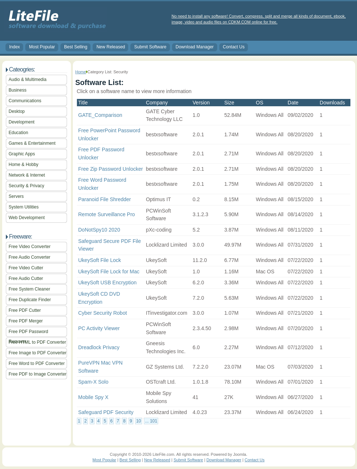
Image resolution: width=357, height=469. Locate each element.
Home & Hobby (23, 164)
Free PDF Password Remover (28, 333)
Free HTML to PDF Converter (37, 342)
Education (18, 132)
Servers (16, 196)
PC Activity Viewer (99, 328)
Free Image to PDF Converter (38, 352)
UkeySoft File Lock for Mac (109, 271)
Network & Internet (27, 175)
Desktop (17, 111)
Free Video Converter (30, 246)
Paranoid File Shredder (104, 199)
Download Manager (195, 46)
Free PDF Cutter (25, 310)
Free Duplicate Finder (30, 299)
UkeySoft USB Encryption (107, 282)
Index (14, 46)
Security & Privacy (26, 185)
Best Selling (75, 46)
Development (22, 122)
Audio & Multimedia (28, 79)
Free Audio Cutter (26, 278)
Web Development (27, 217)
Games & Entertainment (32, 143)
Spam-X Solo (93, 382)
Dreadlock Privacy (99, 347)
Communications (25, 100)
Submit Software (150, 46)
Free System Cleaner (29, 289)
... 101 (151, 421)
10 (138, 421)
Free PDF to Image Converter (38, 374)
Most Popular (42, 46)
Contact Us (234, 46)
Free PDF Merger (26, 321)
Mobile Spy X (93, 397)
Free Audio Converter (30, 257)
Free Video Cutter (26, 267)
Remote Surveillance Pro (106, 214)
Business (18, 90)
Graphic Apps (22, 153)
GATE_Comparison (100, 115)
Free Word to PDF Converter (37, 363)
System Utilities (24, 207)
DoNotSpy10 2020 (99, 230)
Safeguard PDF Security (106, 412)
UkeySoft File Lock (99, 260)
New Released (110, 46)
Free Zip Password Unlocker (110, 169)
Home (80, 72)
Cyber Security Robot (102, 313)
